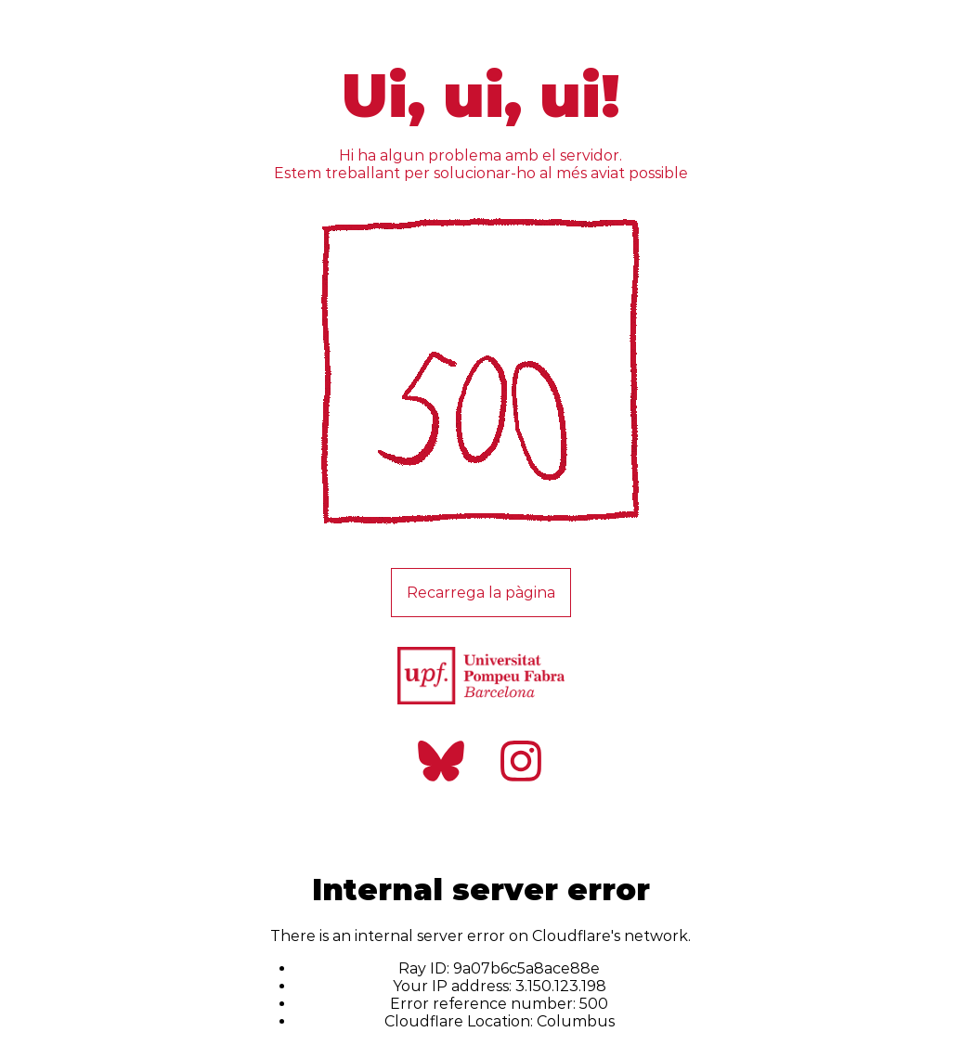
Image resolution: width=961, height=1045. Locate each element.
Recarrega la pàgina (481, 592)
